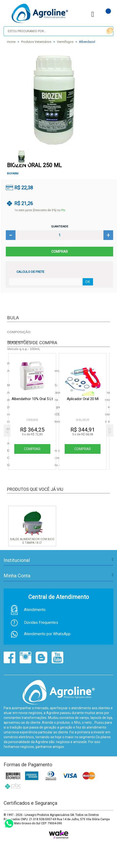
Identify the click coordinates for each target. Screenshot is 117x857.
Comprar (59, 251)
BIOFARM (12, 173)
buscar (109, 30)
